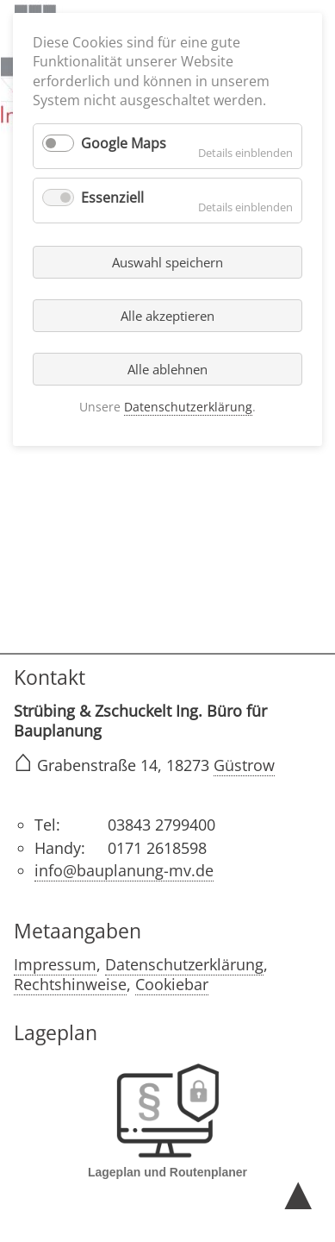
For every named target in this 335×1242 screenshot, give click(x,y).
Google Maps (123, 143)
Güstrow (244, 765)
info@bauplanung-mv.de (124, 870)
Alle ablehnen (167, 369)
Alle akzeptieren (167, 315)
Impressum (55, 964)
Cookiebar (171, 984)
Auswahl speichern (167, 262)
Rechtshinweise (70, 984)
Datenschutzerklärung (184, 964)
